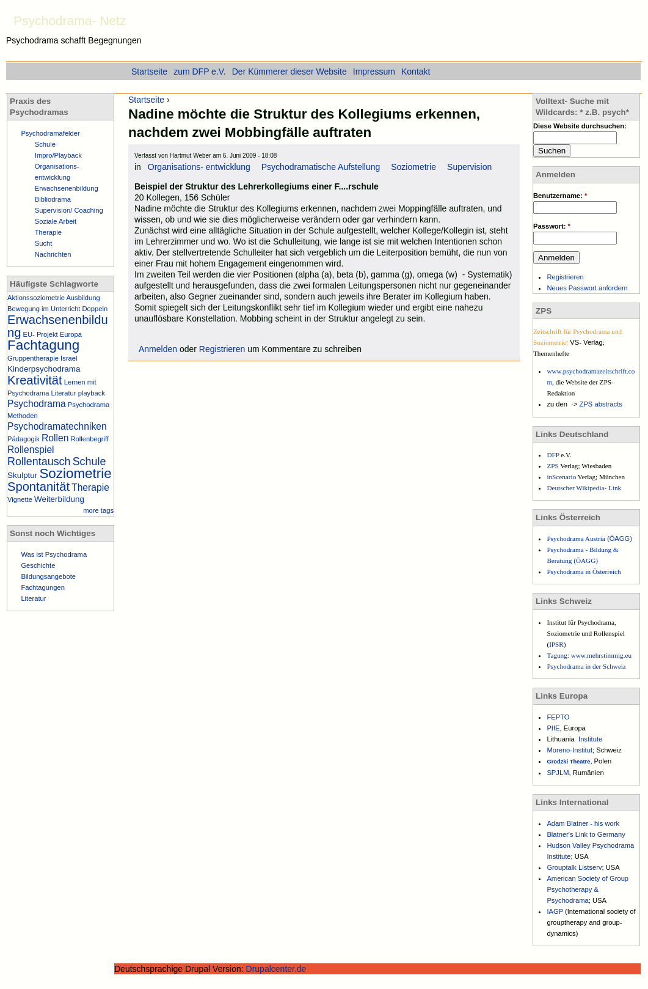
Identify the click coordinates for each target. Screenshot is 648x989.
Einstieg (629, 17)
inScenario (562, 476)
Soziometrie (413, 167)
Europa (71, 334)
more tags (98, 510)
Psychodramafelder (50, 133)
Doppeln (95, 308)
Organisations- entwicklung (199, 167)
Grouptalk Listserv (574, 867)
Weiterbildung (59, 499)
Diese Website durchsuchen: (580, 126)
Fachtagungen (43, 587)
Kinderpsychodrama (44, 368)
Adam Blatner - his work (583, 823)
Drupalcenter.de (276, 969)
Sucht (44, 243)
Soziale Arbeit (55, 221)
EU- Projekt (40, 334)
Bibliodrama (53, 199)
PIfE (553, 728)
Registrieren (222, 349)
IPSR (556, 644)
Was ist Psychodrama (54, 554)
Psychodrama (36, 404)
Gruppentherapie (33, 358)
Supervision (469, 167)
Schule (45, 144)
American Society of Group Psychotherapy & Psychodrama (587, 889)
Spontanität (38, 486)
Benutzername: (560, 195)
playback (91, 393)
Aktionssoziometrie (36, 297)
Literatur (63, 393)
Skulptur (22, 475)
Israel (68, 358)
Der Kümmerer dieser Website (289, 71)
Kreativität (34, 380)
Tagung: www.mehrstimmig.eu (589, 655)
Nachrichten (53, 254)
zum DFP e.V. (199, 71)
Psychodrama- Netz (69, 20)
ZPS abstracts (601, 404)
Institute (590, 739)
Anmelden (158, 349)
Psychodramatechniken (57, 426)
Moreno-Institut (569, 750)
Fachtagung (43, 345)
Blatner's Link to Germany (586, 834)
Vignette (19, 499)
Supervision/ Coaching (69, 210)
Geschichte (38, 565)
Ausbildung (83, 297)
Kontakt (415, 71)
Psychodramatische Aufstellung (320, 167)
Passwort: (551, 226)
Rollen (55, 438)
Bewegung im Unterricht (43, 308)
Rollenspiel (30, 449)
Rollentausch (39, 461)
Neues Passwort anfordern (587, 288)
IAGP (556, 911)
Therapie (48, 232)
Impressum (374, 71)
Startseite (146, 100)
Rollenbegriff (89, 439)
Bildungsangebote (48, 576)
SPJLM (558, 772)
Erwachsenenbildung (66, 188)
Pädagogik (23, 439)
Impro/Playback (58, 155)
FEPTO (558, 717)
